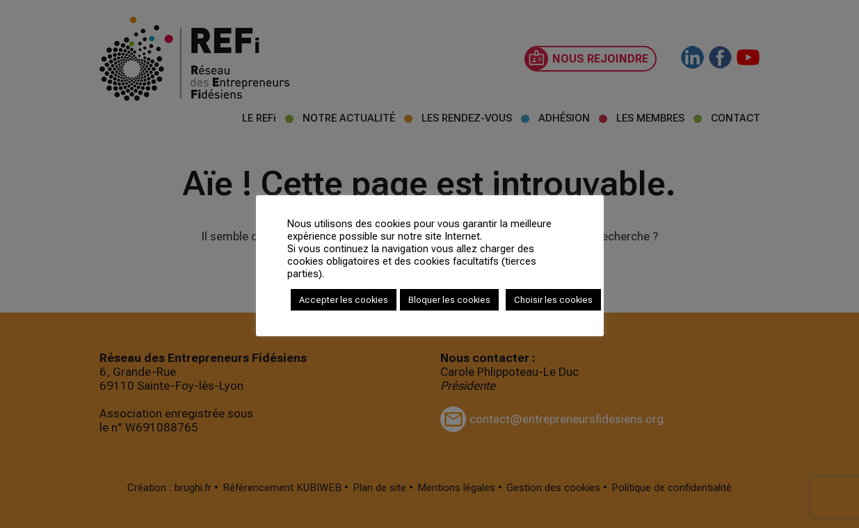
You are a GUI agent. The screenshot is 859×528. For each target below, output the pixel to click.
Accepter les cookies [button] (343, 300)
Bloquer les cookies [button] (449, 300)
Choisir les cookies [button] (553, 300)
